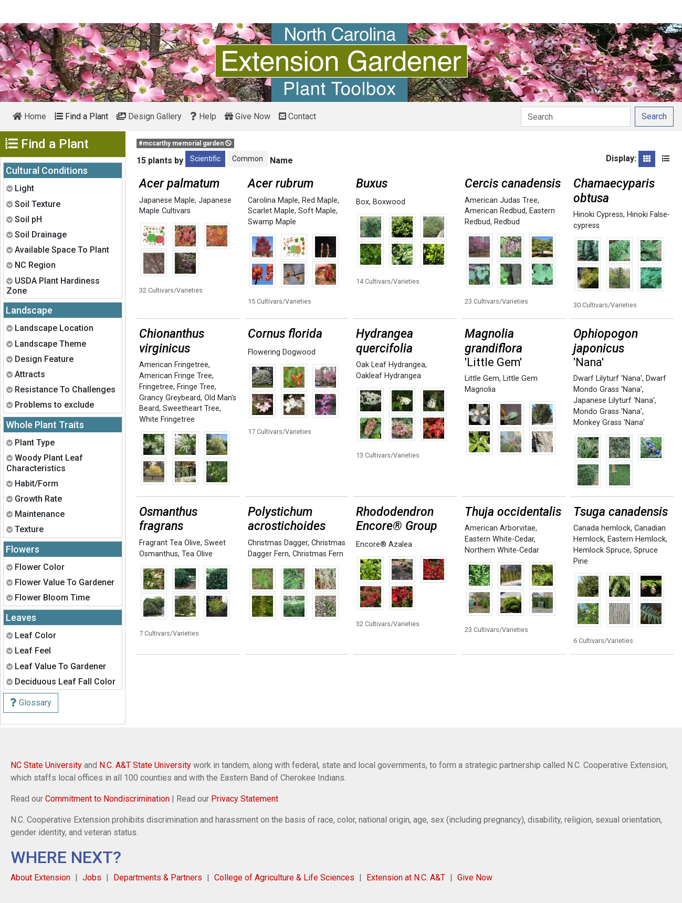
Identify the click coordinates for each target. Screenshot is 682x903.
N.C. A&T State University (145, 765)
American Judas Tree (501, 200)
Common (247, 158)
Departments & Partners (157, 878)
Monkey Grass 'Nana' (609, 422)
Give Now (247, 116)
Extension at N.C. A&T (405, 878)
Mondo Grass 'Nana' (607, 411)
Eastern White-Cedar (499, 539)
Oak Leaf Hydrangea (390, 364)
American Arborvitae (500, 528)
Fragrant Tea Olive (170, 542)
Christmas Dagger (278, 542)
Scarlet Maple (271, 210)
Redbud (507, 221)
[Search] (576, 117)
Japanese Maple (167, 200)
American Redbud (495, 210)
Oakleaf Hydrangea (388, 375)
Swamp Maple (272, 221)
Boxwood (389, 202)
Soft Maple (317, 210)
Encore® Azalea (384, 544)
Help (203, 116)
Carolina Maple (273, 200)
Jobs (91, 878)
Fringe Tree (196, 386)
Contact (297, 116)
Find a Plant (81, 116)
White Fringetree (167, 419)
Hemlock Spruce (601, 550)
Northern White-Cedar (502, 550)
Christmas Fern (317, 553)
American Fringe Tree (175, 375)
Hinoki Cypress (598, 214)
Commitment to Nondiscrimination (107, 799)
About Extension (40, 878)
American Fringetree (173, 364)
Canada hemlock (602, 528)
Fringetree (156, 386)
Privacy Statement (244, 799)
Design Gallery (149, 116)
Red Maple (320, 200)
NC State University (46, 765)
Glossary (30, 703)
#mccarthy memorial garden (185, 143)
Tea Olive (197, 553)
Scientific (205, 158)
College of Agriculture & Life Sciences (284, 878)
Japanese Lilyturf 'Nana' (614, 400)
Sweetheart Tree (191, 408)
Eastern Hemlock (636, 539)
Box (362, 202)
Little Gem (482, 378)
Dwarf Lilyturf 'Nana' (607, 378)
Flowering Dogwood (282, 352)
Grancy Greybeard (170, 397)
